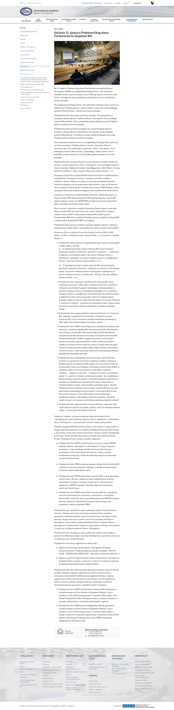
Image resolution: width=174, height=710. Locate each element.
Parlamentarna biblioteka (143, 683)
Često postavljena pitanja (28, 674)
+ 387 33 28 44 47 (95, 633)
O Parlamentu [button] (26, 20)
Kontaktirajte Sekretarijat (143, 685)
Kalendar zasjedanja (95, 689)
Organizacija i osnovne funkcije (27, 662)
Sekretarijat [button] (147, 19)
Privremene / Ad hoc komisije (52, 684)
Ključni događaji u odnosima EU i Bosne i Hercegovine (34, 93)
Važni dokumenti (26, 102)
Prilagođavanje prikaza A (91, 3)
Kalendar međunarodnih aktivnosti (120, 665)
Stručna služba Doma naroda (52, 686)
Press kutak (24, 55)
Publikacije (24, 105)
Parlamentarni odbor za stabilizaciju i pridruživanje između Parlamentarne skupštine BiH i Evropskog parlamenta (34, 80)
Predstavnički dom (95, 684)
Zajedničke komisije (95, 664)
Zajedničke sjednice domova (98, 686)
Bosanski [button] (138, 3)
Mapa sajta (108, 3)
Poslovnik (46, 664)
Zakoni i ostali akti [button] (94, 20)
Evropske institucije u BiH (29, 97)
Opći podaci (46, 661)
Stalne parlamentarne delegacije (119, 669)
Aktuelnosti (24, 66)
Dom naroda (93, 681)
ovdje (110, 171)
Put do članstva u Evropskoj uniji (32, 90)
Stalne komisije (48, 681)
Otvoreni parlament (27, 51)
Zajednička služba (141, 680)
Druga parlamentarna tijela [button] (111, 20)
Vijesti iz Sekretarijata (142, 664)
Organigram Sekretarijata (143, 667)
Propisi (22, 671)
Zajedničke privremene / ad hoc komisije (98, 668)
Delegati (45, 675)
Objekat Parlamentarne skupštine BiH (27, 681)
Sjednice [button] (82, 19)
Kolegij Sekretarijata (142, 670)
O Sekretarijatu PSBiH (142, 661)
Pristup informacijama (28, 58)
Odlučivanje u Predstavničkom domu (73, 668)
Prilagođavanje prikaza (28, 31)
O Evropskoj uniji (26, 87)
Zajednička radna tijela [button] (69, 20)
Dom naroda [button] (38, 20)
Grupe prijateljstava (118, 673)
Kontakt (118, 3)
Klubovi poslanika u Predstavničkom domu (73, 678)
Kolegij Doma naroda (50, 672)
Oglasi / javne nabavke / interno (143, 689)
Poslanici (69, 674)
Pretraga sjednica (95, 692)
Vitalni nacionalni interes (51, 670)
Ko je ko (22, 666)
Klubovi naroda (48, 678)
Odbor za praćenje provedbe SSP (32, 84)
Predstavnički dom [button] (52, 20)
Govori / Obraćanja (26, 62)
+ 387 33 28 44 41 (95, 632)
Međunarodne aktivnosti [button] (131, 20)
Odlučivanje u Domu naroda (52, 667)
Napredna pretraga (27, 70)
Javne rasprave (25, 108)
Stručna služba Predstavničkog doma (73, 688)
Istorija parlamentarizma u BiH (28, 685)
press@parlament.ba (96, 635)
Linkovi (126, 3)
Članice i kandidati (27, 100)
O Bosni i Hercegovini (27, 47)
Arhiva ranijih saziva (26, 669)
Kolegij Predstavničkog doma (75, 671)
